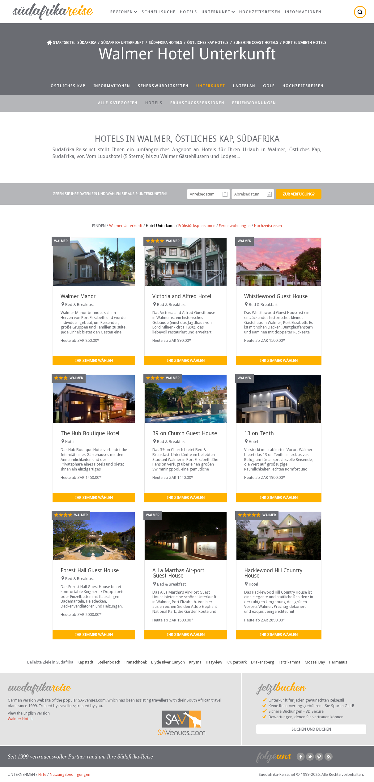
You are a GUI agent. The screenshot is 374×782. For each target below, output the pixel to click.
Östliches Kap (68, 86)
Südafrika (86, 43)
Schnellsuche (159, 12)
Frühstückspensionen (197, 103)
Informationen (303, 12)
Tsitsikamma (289, 662)
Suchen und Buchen (311, 729)
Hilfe (42, 774)
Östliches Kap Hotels (207, 43)
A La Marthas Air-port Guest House (178, 573)
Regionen (123, 12)
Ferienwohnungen (254, 103)
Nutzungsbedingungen (70, 774)
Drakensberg (262, 662)
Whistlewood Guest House (276, 296)
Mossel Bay (315, 662)
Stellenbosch (109, 662)
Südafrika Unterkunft (122, 43)
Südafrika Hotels (165, 43)
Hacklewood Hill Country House (273, 573)
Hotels (188, 12)
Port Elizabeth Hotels (304, 43)
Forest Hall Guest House (90, 570)
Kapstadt (85, 662)
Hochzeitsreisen (259, 12)
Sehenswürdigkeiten (163, 86)
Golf (269, 86)
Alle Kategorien (118, 103)
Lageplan (244, 86)
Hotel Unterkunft (160, 225)
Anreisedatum (225, 194)
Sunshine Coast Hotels (255, 43)
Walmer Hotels (20, 718)
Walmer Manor (78, 296)
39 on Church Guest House (184, 433)
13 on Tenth (259, 433)
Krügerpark (237, 662)
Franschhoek (136, 662)
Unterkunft (218, 12)
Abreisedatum (269, 194)
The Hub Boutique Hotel (90, 433)
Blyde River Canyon (168, 662)
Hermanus (338, 662)
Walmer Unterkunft (125, 225)
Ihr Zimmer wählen (94, 360)
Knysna (195, 662)
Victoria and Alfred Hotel (181, 296)
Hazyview (214, 662)
